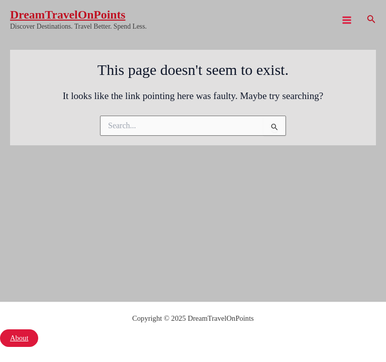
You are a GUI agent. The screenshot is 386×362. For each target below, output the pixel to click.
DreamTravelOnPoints (68, 14)
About (19, 338)
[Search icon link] (371, 20)
